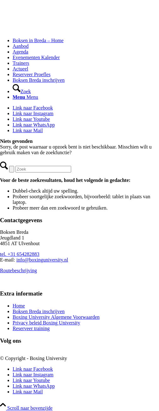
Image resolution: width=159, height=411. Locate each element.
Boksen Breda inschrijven (39, 311)
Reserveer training (31, 328)
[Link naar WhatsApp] (34, 124)
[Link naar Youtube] (31, 119)
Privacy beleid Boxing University (46, 322)
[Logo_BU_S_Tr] (47, 29)
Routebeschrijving (18, 270)
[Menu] (25, 97)
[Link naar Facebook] (33, 107)
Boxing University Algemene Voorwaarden (56, 317)
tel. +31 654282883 (19, 254)
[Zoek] (22, 91)
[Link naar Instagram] (33, 113)
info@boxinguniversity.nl (42, 259)
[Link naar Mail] (28, 130)
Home (19, 305)
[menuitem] (86, 40)
